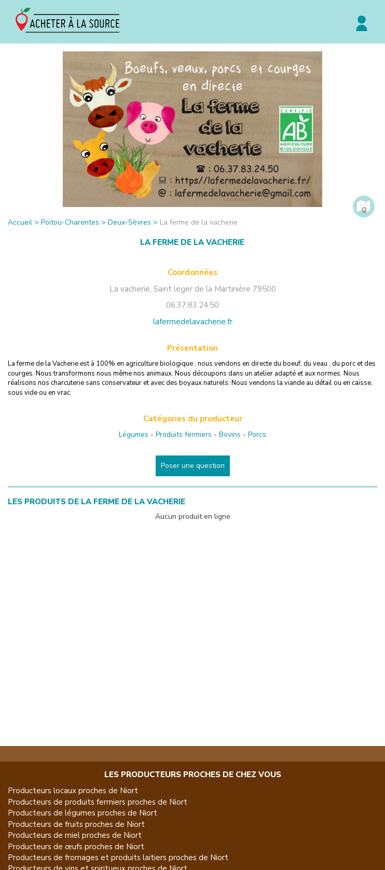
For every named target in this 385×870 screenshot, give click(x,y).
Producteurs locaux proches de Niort (73, 790)
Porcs (257, 434)
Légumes (133, 434)
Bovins (230, 434)
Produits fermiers (184, 434)
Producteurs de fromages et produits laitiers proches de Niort (118, 857)
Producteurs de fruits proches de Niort (76, 824)
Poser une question (193, 466)
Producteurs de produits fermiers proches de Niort (97, 802)
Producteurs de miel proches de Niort (75, 835)
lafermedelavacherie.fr (192, 321)
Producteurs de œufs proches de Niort (76, 846)
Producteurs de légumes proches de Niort (82, 813)
